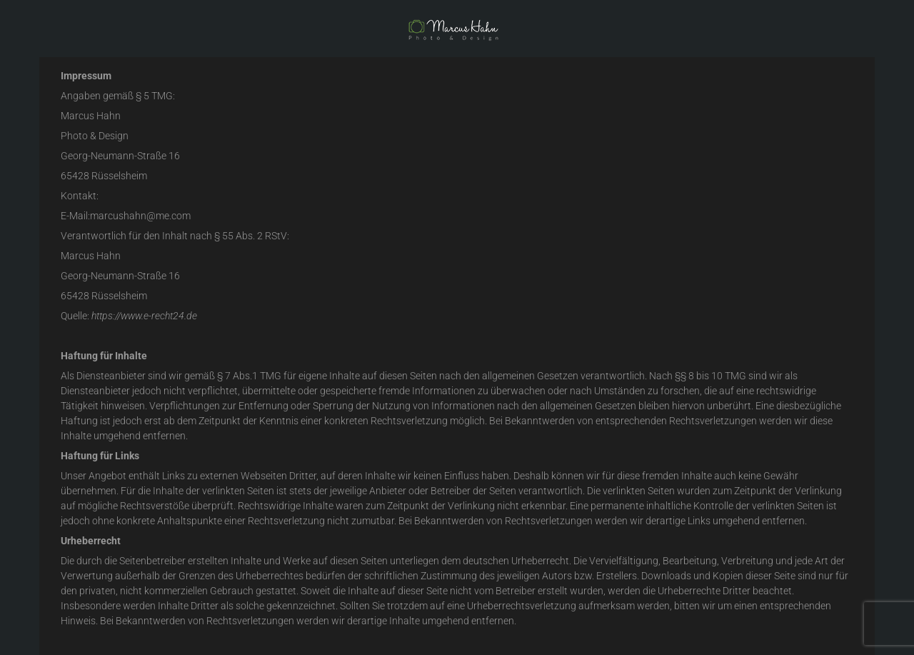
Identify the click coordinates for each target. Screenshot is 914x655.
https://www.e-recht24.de (144, 315)
